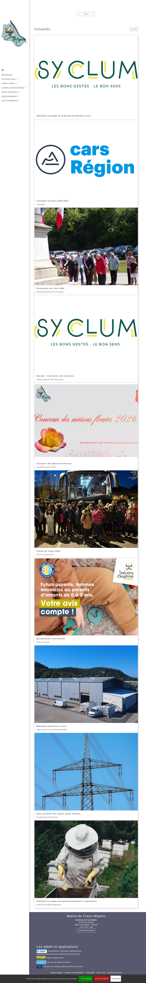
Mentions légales (56, 972)
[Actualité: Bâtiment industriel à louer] (86, 689)
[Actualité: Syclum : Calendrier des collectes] (86, 339)
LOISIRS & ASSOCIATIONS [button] (13, 85)
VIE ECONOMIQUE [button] (10, 100)
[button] (13, 67)
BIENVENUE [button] (7, 72)
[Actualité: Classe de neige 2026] (86, 514)
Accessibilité (90, 972)
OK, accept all (86, 978)
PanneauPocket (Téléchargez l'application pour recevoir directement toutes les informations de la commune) (59, 952)
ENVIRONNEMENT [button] (10, 96)
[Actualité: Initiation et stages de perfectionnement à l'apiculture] (86, 864)
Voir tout (134, 29)
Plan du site (101, 972)
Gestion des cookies (114, 972)
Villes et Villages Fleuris (50, 958)
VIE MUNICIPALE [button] (9, 76)
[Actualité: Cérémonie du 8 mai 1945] (86, 251)
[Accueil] (13, 32)
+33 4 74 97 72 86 (86, 927)
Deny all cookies (101, 978)
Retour (86, 14)
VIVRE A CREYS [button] (9, 81)
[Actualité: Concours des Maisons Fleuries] (86, 426)
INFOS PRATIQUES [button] (10, 92)
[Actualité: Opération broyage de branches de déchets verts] (86, 77)
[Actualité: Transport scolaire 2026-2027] (86, 164)
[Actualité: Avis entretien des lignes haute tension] (86, 777)
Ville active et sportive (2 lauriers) (53, 962)
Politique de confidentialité (74, 972)
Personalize (116, 978)
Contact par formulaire (86, 930)
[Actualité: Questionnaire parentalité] (86, 601)
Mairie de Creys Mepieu (86, 916)
